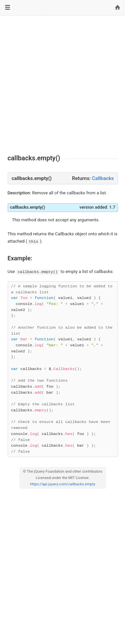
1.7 (112, 207)
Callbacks (103, 178)
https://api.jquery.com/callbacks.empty (62, 484)
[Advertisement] (62, 84)
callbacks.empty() (27, 207)
